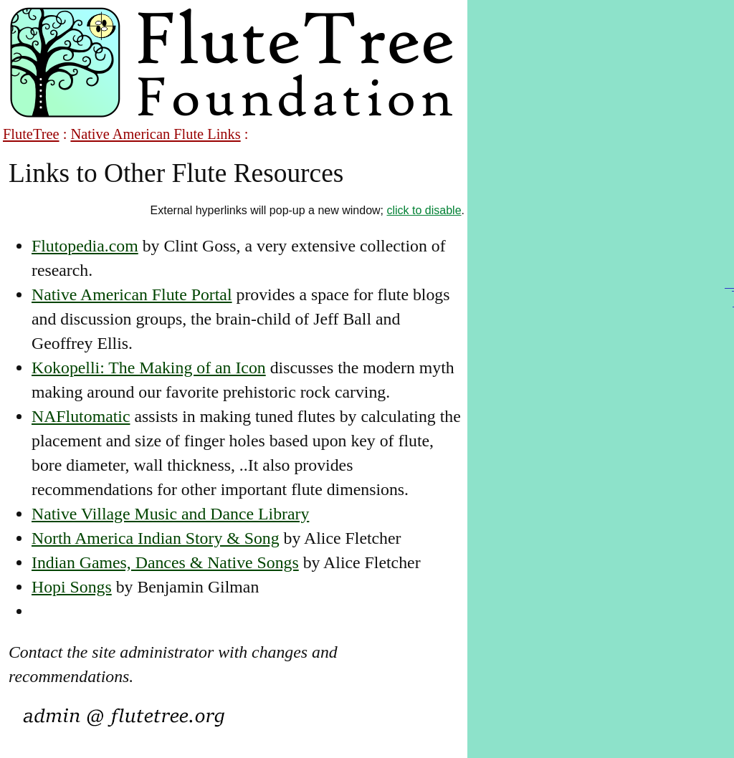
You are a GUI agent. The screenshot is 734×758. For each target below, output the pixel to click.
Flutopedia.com (85, 245)
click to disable (424, 210)
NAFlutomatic (81, 416)
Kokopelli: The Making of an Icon (149, 367)
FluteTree (31, 134)
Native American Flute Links (155, 134)
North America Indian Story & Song (156, 538)
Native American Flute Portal (132, 294)
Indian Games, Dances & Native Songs (165, 562)
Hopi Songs (72, 586)
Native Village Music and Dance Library (170, 513)
